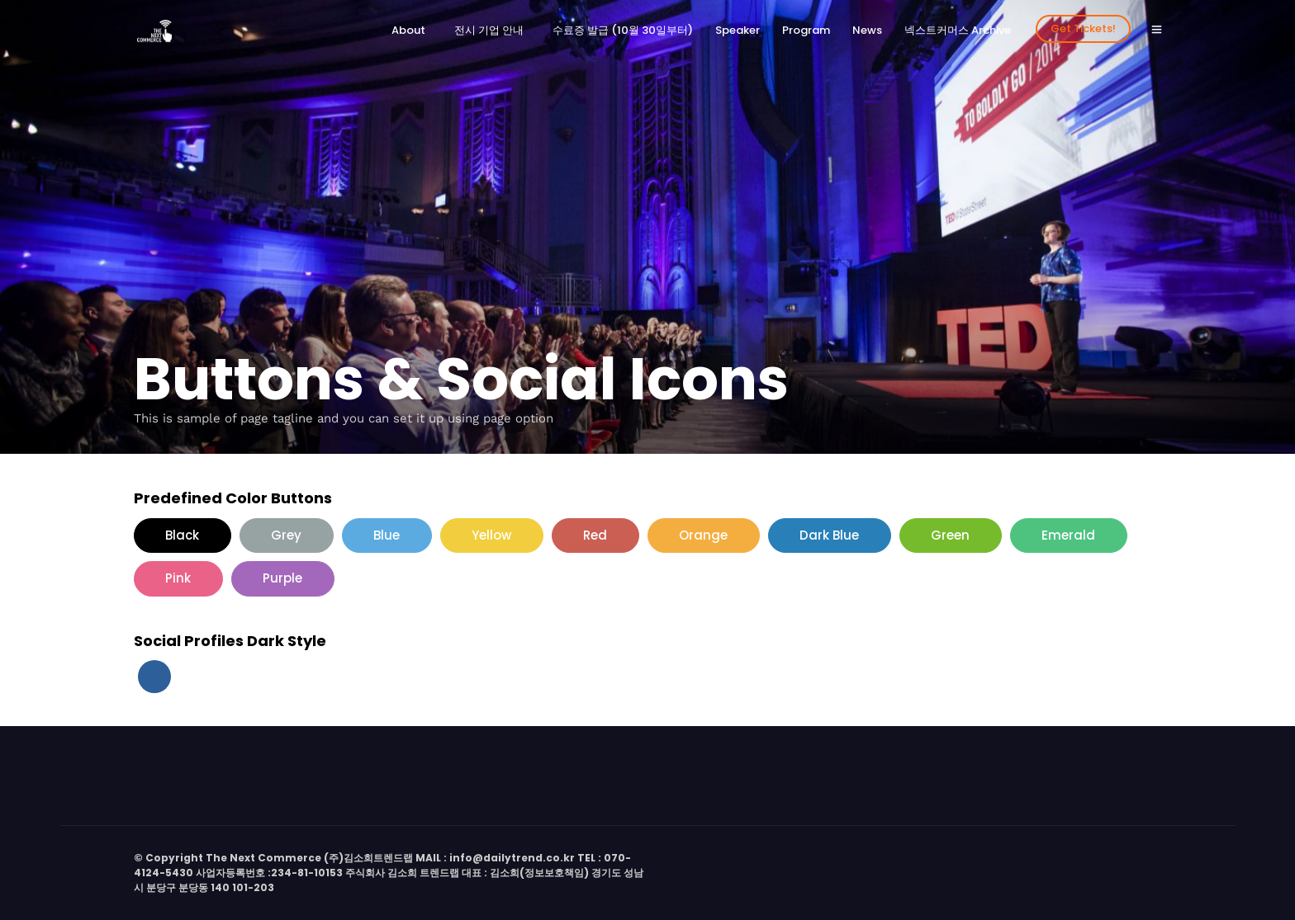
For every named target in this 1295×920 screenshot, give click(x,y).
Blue (386, 535)
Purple (282, 578)
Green (950, 535)
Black (182, 535)
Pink (178, 578)
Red (595, 535)
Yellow (491, 535)
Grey (286, 535)
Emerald (1068, 535)
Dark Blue (829, 535)
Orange (703, 535)
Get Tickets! (1083, 28)
